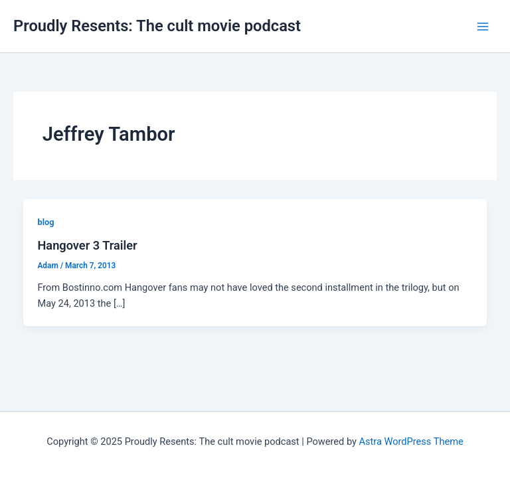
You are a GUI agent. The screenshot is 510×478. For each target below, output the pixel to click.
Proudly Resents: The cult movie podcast (157, 26)
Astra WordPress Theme (411, 441)
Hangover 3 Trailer (87, 245)
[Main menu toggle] (483, 26)
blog (45, 222)
